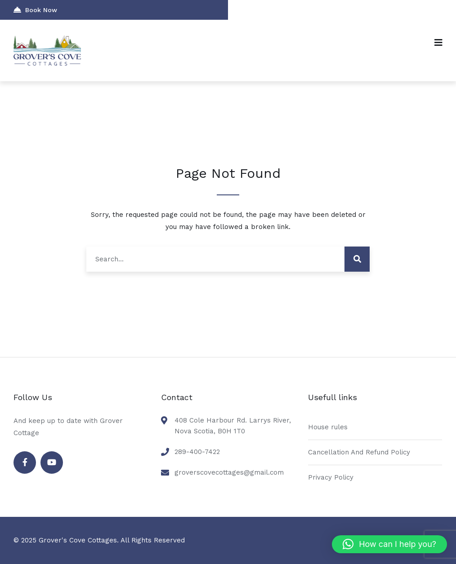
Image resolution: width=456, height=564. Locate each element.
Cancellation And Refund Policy (359, 452)
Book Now (35, 9)
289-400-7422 (197, 452)
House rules (328, 427)
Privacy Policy (330, 477)
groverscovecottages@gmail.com (229, 472)
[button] (389, 544)
